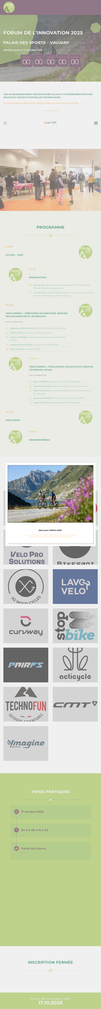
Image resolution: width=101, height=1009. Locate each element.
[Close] (92, 466)
